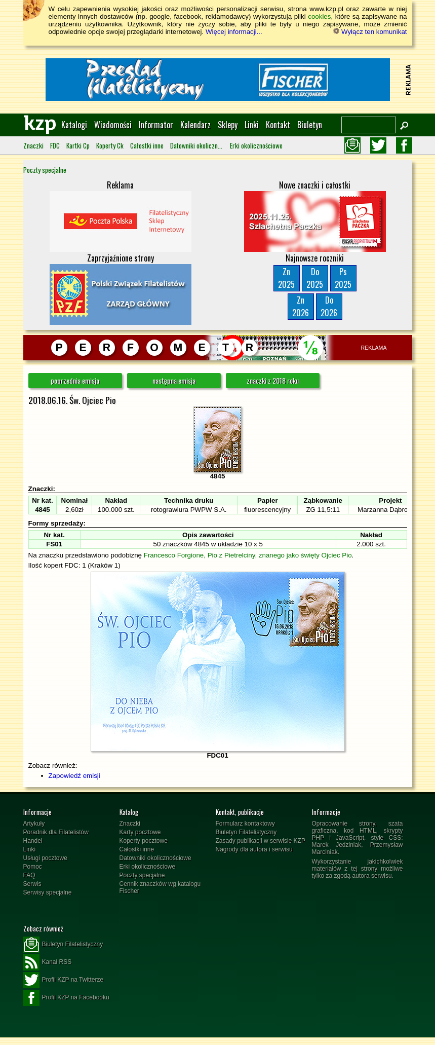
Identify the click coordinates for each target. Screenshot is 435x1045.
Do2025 (314, 278)
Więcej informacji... (234, 31)
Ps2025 (343, 278)
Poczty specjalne (44, 170)
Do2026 (329, 306)
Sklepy (228, 125)
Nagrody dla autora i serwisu (254, 849)
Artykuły (34, 823)
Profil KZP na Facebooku (66, 998)
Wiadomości (113, 125)
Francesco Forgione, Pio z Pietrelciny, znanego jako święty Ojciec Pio (248, 555)
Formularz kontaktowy (245, 823)
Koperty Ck (110, 145)
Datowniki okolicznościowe (196, 145)
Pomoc (32, 866)
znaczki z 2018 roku (273, 380)
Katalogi (74, 125)
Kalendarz (195, 125)
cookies (319, 16)
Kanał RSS (47, 962)
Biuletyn (309, 125)
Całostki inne (147, 145)
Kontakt (278, 125)
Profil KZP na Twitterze (63, 980)
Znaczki (33, 145)
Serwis (32, 883)
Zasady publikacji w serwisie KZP (260, 840)
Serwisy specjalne (47, 892)
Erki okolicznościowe (256, 145)
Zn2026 (300, 306)
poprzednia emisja (75, 380)
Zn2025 (286, 278)
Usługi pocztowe (45, 858)
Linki (252, 125)
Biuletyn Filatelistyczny (246, 832)
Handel (33, 840)
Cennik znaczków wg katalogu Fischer (160, 887)
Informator (156, 125)
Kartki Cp (78, 145)
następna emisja (173, 380)
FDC (55, 145)
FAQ (29, 875)
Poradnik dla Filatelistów (56, 832)
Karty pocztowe (140, 832)
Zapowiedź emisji (74, 775)
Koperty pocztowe (144, 840)
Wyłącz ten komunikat (370, 31)
